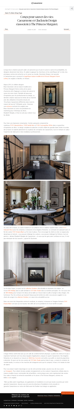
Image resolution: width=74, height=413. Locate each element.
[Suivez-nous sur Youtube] (14, 405)
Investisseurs (30, 400)
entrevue (9, 106)
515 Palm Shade (36, 290)
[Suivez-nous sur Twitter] (6, 405)
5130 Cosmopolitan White (44, 125)
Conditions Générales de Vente (36, 403)
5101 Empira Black (18, 232)
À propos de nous (7, 400)
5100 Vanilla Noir (29, 125)
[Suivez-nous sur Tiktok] (18, 405)
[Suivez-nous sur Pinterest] (11, 405)
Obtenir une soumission (67, 393)
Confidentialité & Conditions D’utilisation (11, 403)
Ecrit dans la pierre (14, 9)
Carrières (26, 400)
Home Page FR (7, 9)
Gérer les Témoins (24, 403)
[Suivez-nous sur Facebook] (4, 405)
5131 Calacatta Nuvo (16, 125)
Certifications (14, 400)
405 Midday (11, 290)
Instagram (9, 371)
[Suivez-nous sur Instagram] (9, 405)
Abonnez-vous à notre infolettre (50, 395)
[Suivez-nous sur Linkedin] (16, 405)
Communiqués (20, 400)
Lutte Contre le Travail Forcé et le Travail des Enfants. (53, 403)
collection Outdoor (31, 288)
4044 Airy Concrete (35, 358)
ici (8, 377)
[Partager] (72, 8)
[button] (21, 406)
